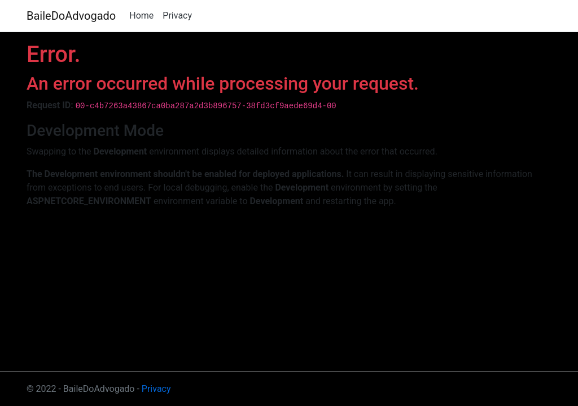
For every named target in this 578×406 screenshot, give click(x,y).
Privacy (177, 15)
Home (141, 15)
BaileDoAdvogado (71, 16)
